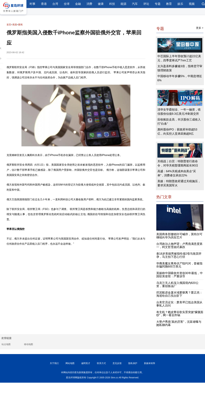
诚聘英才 (85, 363)
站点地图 (6, 344)
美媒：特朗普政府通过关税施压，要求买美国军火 (179, 183)
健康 (101, 3)
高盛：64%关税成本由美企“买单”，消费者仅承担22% (176, 173)
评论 (146, 3)
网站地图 (70, 363)
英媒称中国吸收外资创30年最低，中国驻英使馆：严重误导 (179, 274)
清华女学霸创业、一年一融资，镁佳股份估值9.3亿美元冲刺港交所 (179, 111)
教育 (169, 3)
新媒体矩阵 (149, 363)
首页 (9, 24)
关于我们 (54, 363)
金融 (78, 3)
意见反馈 (117, 363)
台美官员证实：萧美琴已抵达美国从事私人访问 (179, 304)
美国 (14, 24)
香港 (44, 3)
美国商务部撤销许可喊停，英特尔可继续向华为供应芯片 (179, 236)
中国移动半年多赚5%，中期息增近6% (179, 78)
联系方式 (101, 363)
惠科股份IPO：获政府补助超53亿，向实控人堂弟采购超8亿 (177, 131)
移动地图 (28, 344)
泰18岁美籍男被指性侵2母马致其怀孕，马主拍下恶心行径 (178, 255)
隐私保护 (132, 363)
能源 (123, 3)
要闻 (20, 24)
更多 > (199, 28)
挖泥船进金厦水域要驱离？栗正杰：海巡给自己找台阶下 (179, 294)
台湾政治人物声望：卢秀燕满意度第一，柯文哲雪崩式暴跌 (179, 245)
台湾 (55, 3)
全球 (67, 3)
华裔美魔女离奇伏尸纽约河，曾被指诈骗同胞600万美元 (179, 265)
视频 (192, 3)
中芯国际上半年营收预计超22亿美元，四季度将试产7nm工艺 (179, 58)
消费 (89, 3)
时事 (32, 3)
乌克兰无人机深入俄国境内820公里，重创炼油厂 (177, 284)
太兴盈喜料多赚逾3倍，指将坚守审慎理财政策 (179, 68)
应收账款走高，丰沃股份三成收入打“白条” (179, 121)
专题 (157, 3)
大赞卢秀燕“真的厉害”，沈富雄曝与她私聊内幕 (178, 323)
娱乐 (180, 3)
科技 (112, 3)
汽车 (135, 3)
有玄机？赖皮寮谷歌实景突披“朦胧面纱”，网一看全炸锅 (179, 314)
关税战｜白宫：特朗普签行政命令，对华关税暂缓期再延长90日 (177, 163)
